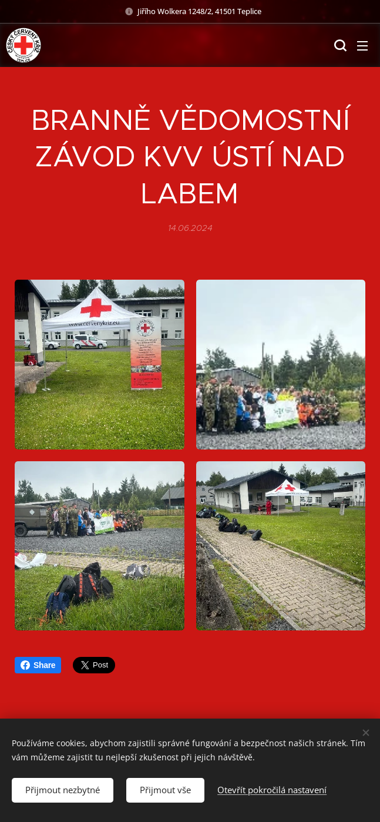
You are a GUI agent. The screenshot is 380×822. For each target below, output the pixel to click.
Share (38, 665)
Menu (362, 45)
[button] (339, 45)
